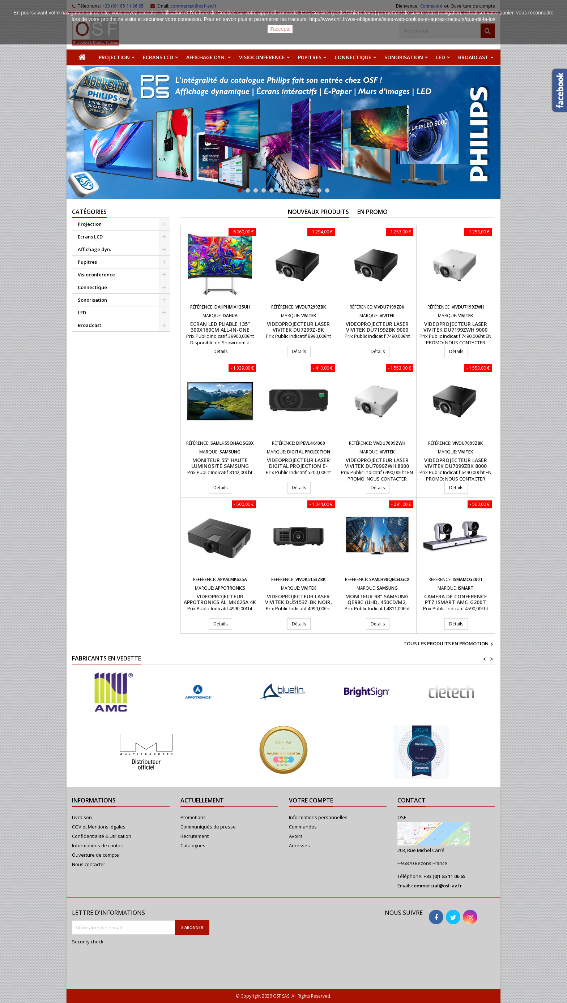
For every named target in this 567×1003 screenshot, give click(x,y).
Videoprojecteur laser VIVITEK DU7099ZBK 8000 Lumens (455, 466)
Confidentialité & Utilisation (101, 836)
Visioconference (262, 57)
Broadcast (473, 57)
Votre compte (311, 800)
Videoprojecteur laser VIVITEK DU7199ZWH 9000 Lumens (455, 329)
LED (440, 57)
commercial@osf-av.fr (436, 885)
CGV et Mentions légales (98, 826)
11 (319, 190)
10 (311, 190)
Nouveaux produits (318, 212)
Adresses (299, 845)
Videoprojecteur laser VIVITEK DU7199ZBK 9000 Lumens (377, 329)
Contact (411, 800)
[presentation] (120, 962)
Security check (87, 941)
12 (327, 190)
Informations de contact (98, 845)
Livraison (82, 817)
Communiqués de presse (208, 826)
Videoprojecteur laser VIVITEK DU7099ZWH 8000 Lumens (377, 466)
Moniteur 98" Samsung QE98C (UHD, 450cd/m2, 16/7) (377, 602)
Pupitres (309, 57)
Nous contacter (88, 864)
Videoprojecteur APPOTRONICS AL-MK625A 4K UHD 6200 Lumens (220, 602)
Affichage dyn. (206, 57)
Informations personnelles (318, 817)
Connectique (352, 57)
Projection (114, 57)
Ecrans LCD (158, 57)
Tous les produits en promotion (449, 644)
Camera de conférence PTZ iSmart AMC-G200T (455, 599)
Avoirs (296, 836)
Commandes (303, 826)
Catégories (89, 212)
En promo (372, 212)
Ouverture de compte (95, 855)
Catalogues (192, 845)
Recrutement (194, 836)
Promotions (193, 817)
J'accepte (280, 29)
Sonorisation (403, 57)
